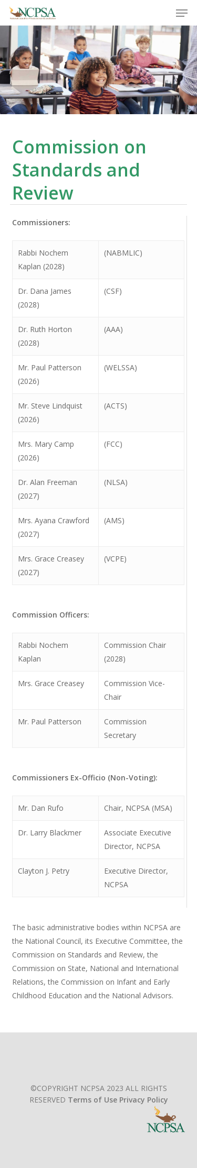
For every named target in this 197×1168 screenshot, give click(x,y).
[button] (182, 13)
